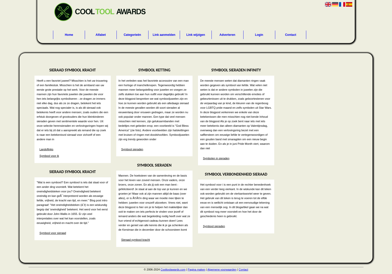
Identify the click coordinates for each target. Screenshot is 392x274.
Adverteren (227, 35)
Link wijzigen (195, 35)
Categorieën (132, 35)
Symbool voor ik (49, 155)
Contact (290, 35)
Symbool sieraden (132, 149)
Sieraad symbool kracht (135, 239)
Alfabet (101, 35)
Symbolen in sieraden (216, 158)
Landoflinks (47, 149)
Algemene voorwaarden (222, 269)
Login (259, 35)
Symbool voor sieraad (53, 232)
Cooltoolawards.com (173, 269)
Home (69, 35)
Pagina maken (196, 269)
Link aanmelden (164, 35)
